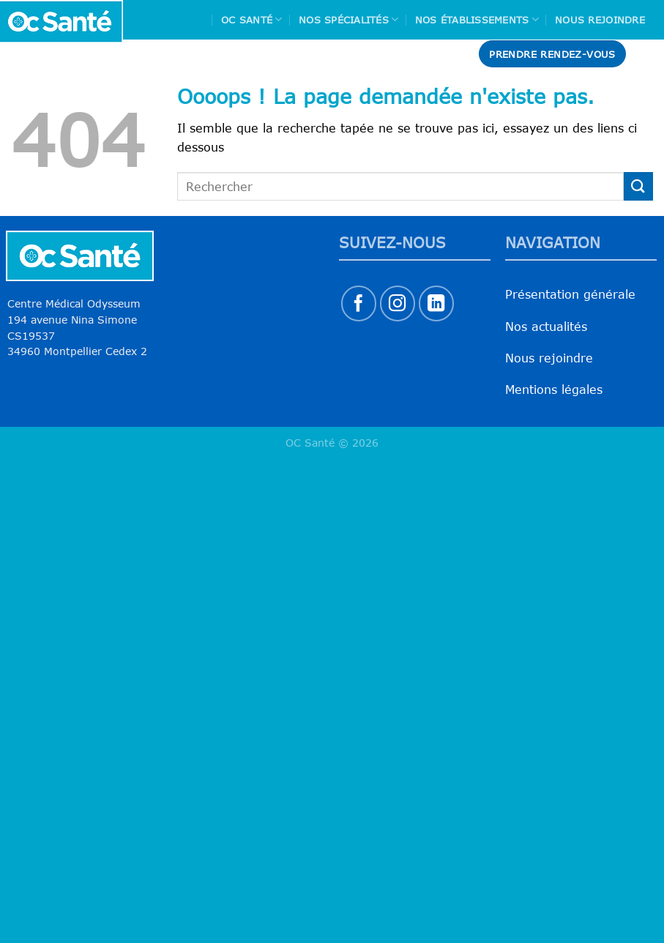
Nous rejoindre (600, 20)
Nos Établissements (477, 19)
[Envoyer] (638, 186)
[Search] (647, 54)
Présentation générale (570, 294)
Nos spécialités (348, 19)
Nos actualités (546, 326)
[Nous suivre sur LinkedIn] (437, 303)
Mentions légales (554, 389)
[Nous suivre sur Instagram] (398, 303)
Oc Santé (252, 19)
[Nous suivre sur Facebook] (359, 303)
